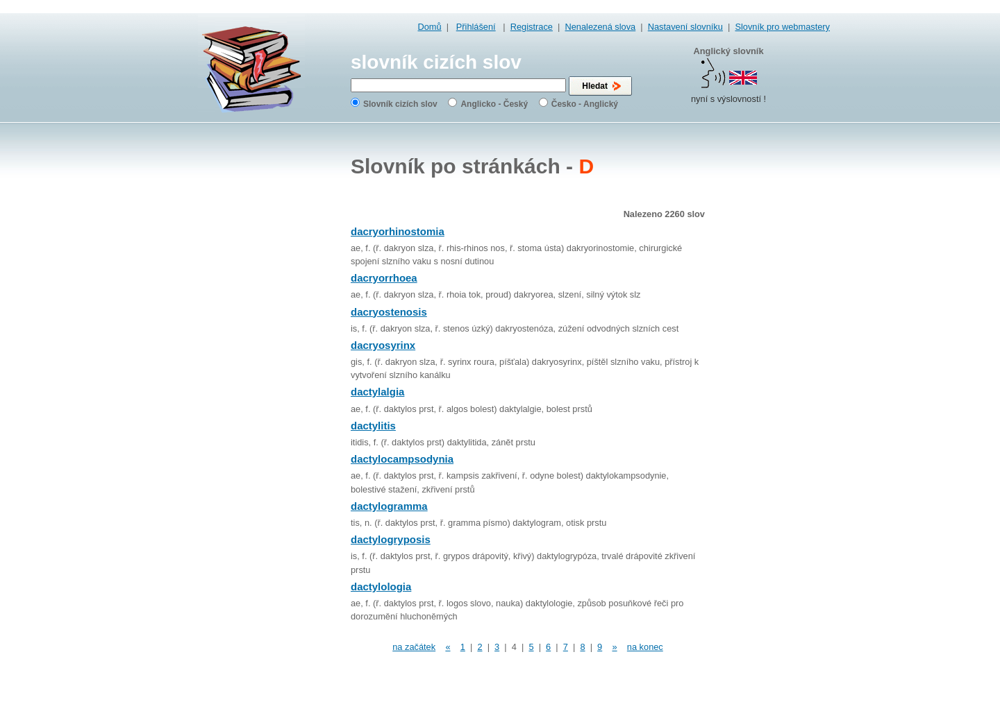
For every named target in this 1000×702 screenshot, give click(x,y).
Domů (430, 27)
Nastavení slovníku (685, 27)
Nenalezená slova (600, 27)
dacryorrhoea (384, 278)
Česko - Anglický (584, 104)
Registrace (531, 27)
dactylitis (373, 425)
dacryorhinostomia (397, 231)
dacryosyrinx (383, 345)
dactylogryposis (391, 539)
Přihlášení (476, 27)
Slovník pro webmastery (782, 27)
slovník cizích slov (436, 62)
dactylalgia (377, 391)
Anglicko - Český (494, 104)
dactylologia (381, 586)
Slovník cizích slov (400, 104)
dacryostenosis (389, 312)
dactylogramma (389, 506)
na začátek (413, 647)
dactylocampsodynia (402, 459)
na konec (645, 647)
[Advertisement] (774, 347)
